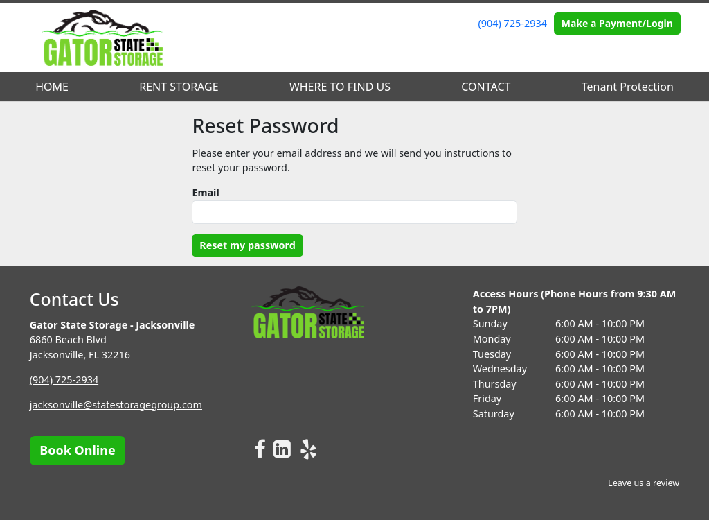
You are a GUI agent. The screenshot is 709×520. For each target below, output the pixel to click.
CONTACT (485, 86)
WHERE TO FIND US (340, 86)
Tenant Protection (628, 86)
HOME (52, 86)
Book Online (77, 450)
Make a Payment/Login (617, 23)
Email (205, 192)
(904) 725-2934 (512, 23)
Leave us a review (643, 483)
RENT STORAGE (178, 86)
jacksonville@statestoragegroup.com (116, 404)
